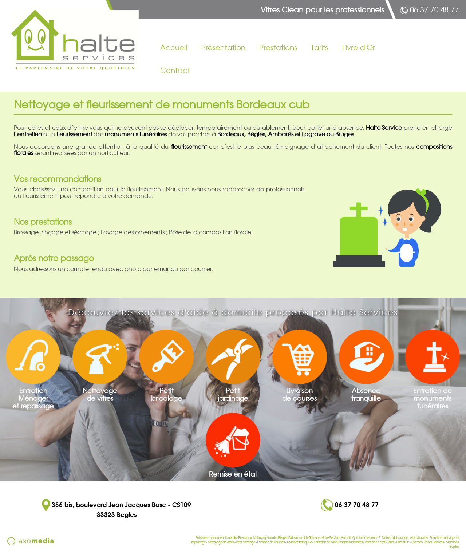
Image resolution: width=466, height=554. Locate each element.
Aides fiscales (418, 537)
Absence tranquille (299, 542)
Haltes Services (433, 542)
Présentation (223, 47)
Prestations (278, 47)
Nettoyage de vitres (221, 542)
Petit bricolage (245, 542)
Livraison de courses (270, 542)
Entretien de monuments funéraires (338, 542)
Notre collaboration (395, 537)
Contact (175, 70)
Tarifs (319, 47)
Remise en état (375, 542)
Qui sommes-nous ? (366, 537)
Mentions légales (452, 544)
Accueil (173, 47)
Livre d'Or (358, 47)
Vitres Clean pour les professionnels (322, 9)
